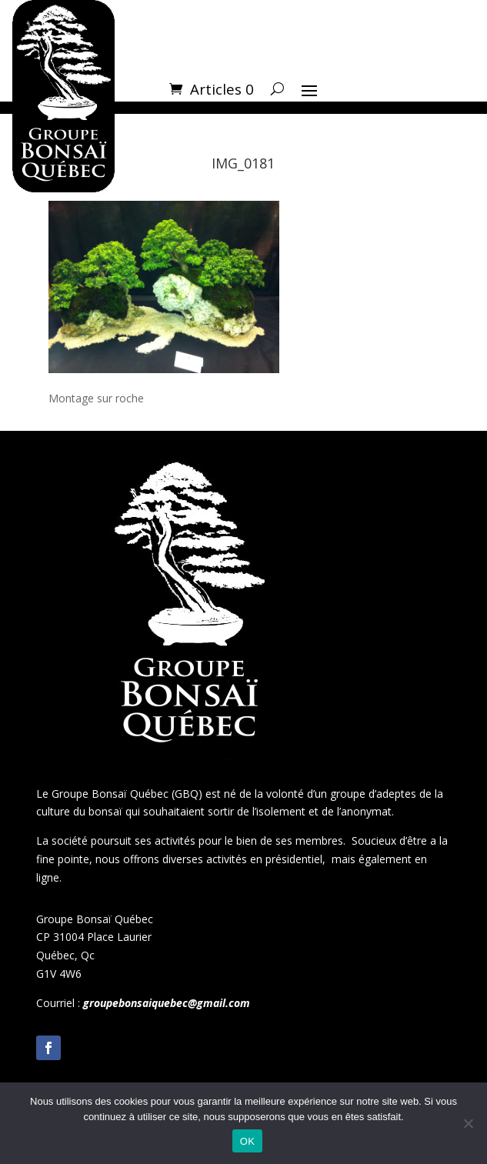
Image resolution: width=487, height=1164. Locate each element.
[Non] (467, 1123)
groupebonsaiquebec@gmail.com (166, 1003)
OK (247, 1141)
